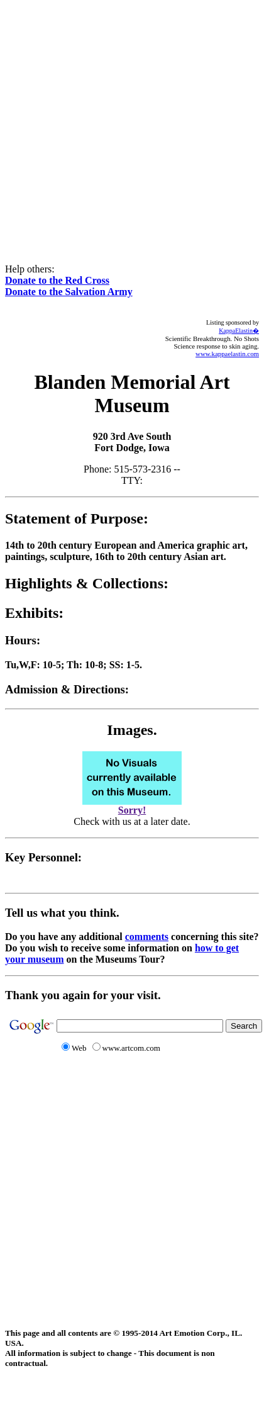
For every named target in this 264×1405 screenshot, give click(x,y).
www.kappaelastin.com (227, 353)
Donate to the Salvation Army (69, 291)
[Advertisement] (130, 123)
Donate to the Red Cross (57, 280)
